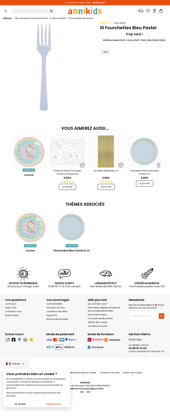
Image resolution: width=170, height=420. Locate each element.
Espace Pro (52, 315)
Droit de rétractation (97, 314)
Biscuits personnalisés (57, 319)
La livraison (10, 303)
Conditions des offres (57, 311)
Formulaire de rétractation (100, 318)
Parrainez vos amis (56, 307)
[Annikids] (85, 10)
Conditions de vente (97, 326)
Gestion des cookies (97, 322)
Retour (7, 18)
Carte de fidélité (54, 303)
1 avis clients (119, 22)
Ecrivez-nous (135, 339)
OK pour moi (53, 404)
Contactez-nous (13, 311)
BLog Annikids (12, 315)
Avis (105, 52)
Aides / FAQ (10, 307)
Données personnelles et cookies (80, 372)
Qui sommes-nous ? (98, 303)
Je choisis (19, 404)
